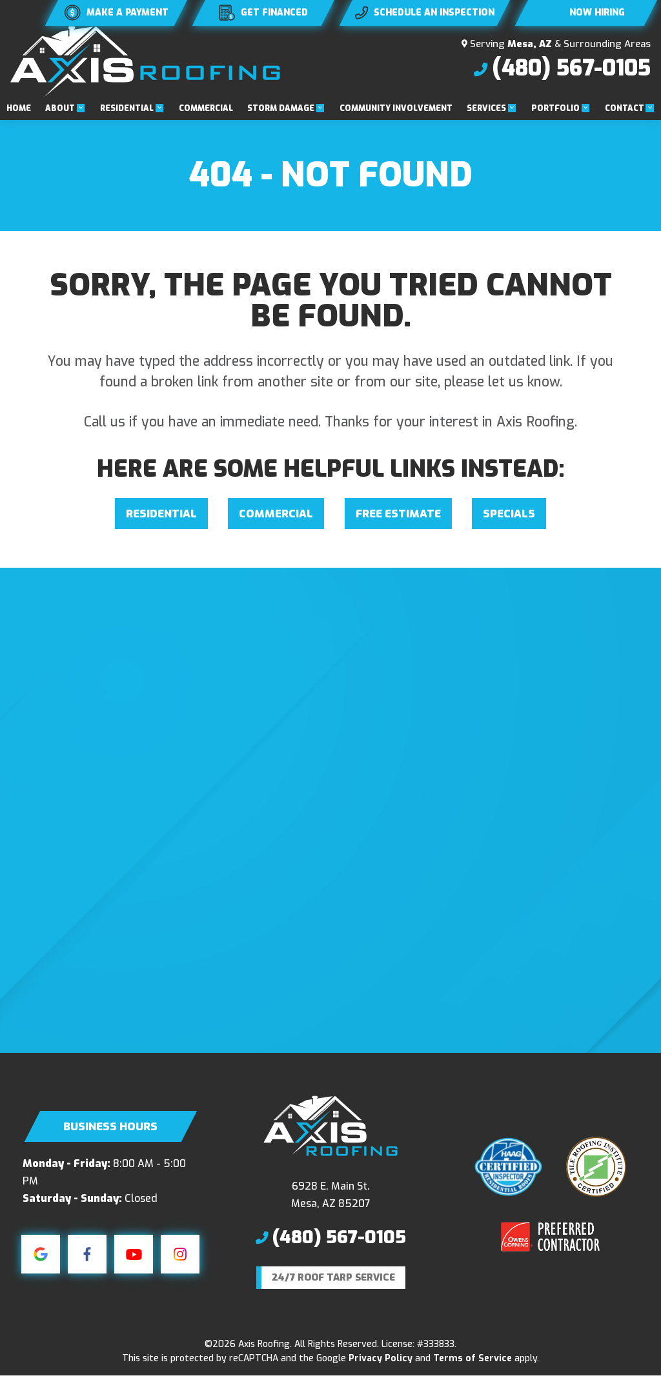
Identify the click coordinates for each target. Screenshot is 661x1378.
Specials (509, 513)
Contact (624, 108)
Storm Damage (280, 108)
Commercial (206, 108)
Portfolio (555, 108)
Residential (127, 108)
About (60, 108)
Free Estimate (398, 513)
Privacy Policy (380, 1360)
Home (18, 108)
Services (486, 108)
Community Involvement (396, 108)
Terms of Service (472, 1360)
